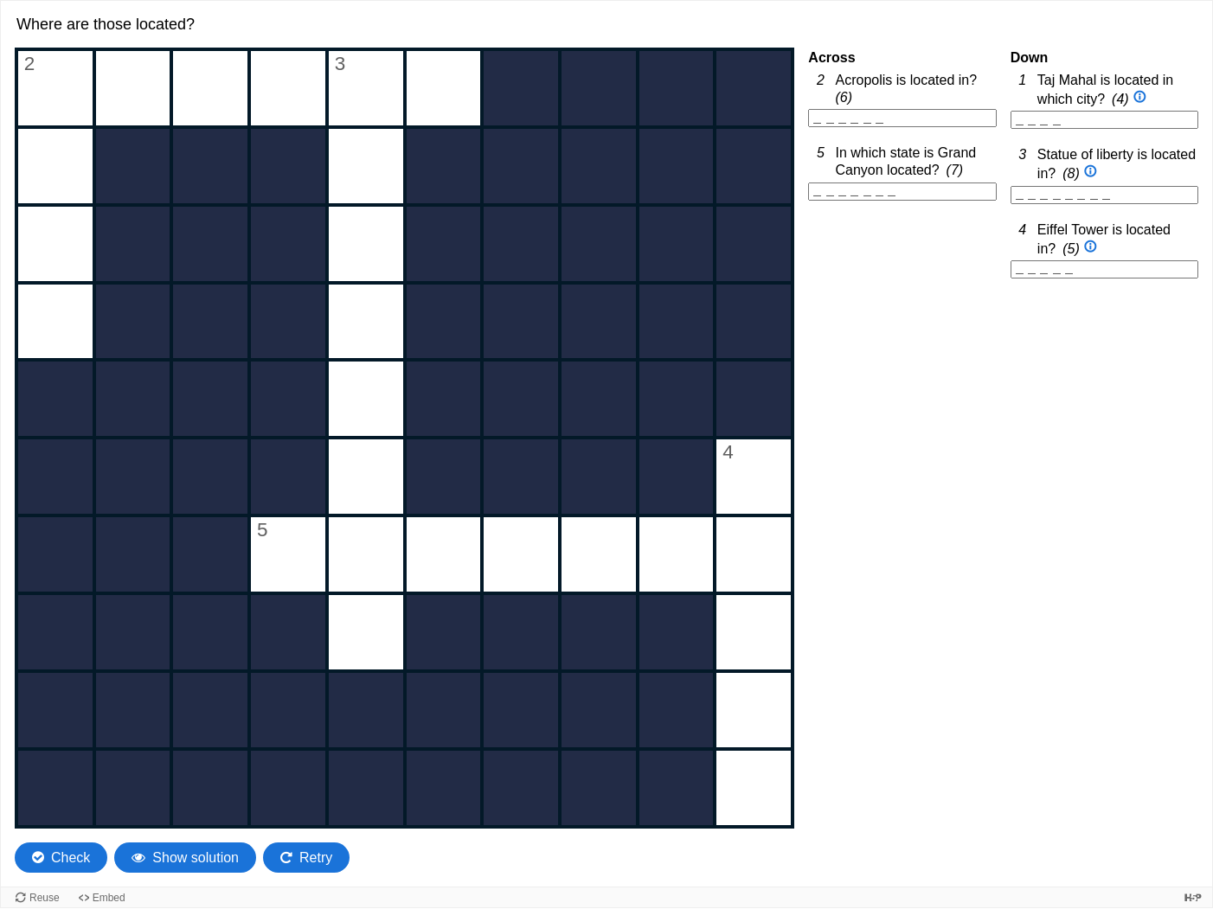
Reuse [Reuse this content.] (44, 898)
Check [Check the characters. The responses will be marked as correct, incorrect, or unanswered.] (70, 857)
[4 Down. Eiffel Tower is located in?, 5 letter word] (1104, 269)
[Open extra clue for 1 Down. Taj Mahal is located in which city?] (1140, 98)
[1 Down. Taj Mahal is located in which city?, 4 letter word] (1104, 120)
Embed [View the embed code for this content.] (109, 898)
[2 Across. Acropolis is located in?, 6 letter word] (902, 118)
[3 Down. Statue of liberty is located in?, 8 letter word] (1104, 195)
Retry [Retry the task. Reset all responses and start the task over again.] (315, 857)
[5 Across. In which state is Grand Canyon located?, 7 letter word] (902, 191)
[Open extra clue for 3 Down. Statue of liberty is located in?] (1091, 172)
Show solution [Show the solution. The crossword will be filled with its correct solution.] (195, 857)
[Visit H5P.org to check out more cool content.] (1193, 897)
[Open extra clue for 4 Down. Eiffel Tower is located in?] (1091, 248)
